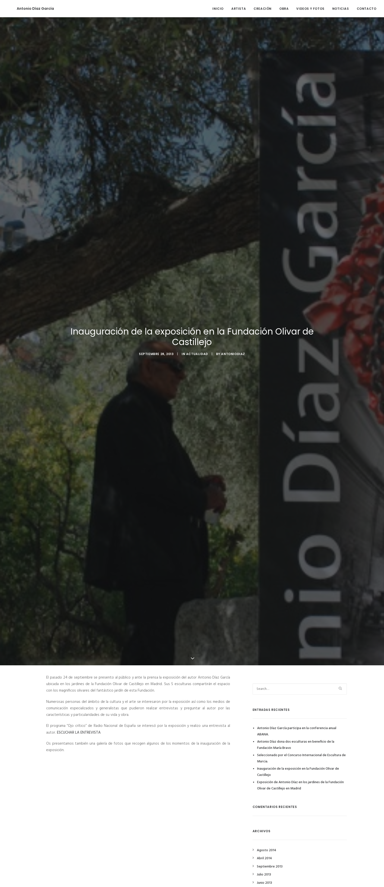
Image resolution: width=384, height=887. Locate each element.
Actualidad (197, 354)
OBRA (284, 9)
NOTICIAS (340, 9)
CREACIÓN (263, 9)
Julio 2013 (264, 874)
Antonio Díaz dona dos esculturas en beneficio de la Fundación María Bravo (295, 745)
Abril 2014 (264, 858)
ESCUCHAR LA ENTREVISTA (79, 733)
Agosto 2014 (266, 850)
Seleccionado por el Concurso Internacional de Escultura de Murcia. (301, 758)
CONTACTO (367, 9)
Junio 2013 (264, 883)
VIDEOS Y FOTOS (310, 9)
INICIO (218, 9)
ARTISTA (238, 9)
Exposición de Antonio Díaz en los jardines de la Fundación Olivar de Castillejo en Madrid (300, 785)
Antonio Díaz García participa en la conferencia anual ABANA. (296, 731)
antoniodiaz (233, 354)
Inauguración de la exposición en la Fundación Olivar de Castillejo (298, 772)
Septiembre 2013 (270, 866)
